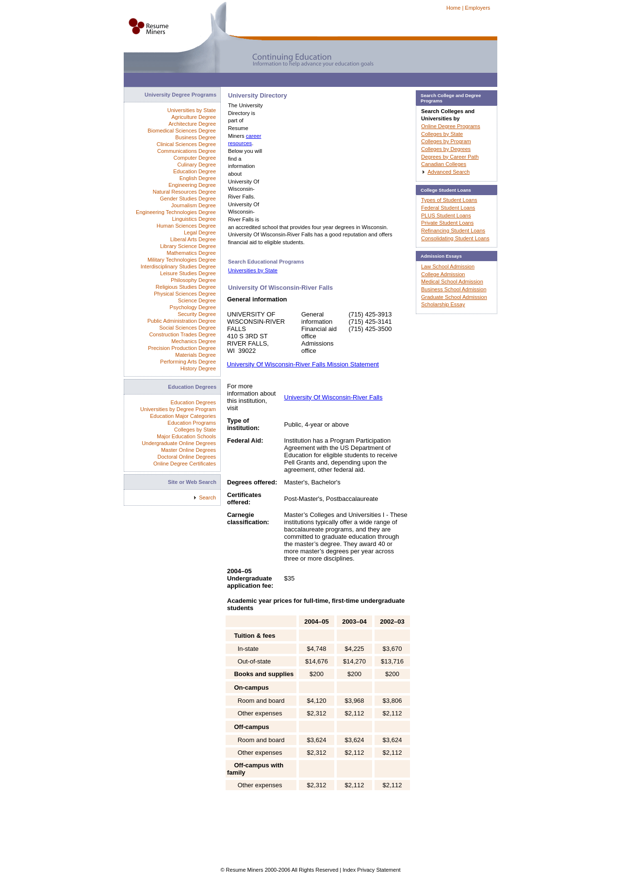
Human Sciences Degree (186, 226)
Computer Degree (195, 158)
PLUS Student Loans (446, 215)
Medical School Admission (452, 281)
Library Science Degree (188, 246)
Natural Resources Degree (184, 192)
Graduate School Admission (454, 297)
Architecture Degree (192, 124)
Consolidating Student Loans (455, 238)
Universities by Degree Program (178, 409)
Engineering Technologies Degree (176, 212)
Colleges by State (195, 429)
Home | (454, 8)
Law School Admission (447, 266)
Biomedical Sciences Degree (181, 130)
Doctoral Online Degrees (187, 457)
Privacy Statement (378, 870)
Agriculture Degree (193, 117)
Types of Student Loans (449, 200)
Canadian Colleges (443, 164)
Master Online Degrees (188, 450)
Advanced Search (448, 172)
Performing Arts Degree (188, 362)
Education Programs (191, 423)
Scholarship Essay (443, 304)
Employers (477, 8)
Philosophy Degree (193, 280)
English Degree (198, 178)
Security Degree (197, 314)
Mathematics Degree (191, 253)
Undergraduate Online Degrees (179, 443)
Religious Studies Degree (186, 287)
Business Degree (195, 137)
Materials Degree (195, 355)
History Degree (198, 368)
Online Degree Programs (450, 126)
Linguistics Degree (194, 219)
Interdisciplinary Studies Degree (178, 266)
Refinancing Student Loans (453, 230)
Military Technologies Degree (181, 260)
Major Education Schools (186, 436)
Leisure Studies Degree (188, 273)
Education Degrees (193, 402)
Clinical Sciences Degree (186, 144)
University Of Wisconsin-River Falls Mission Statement (303, 364)
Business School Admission (454, 289)
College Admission (443, 274)
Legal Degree (200, 232)
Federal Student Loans (448, 208)
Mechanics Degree (193, 341)
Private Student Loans (447, 223)
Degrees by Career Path (450, 157)
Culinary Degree (197, 164)
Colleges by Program (446, 141)
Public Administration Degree (181, 321)
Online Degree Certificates (184, 463)
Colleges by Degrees (446, 149)
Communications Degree (186, 151)
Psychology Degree (193, 307)
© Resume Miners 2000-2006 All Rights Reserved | (281, 870)
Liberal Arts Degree (193, 239)
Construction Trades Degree (182, 334)
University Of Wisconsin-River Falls (333, 397)
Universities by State (253, 270)
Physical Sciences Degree (185, 294)
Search (207, 497)
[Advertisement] (300, 82)
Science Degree (197, 300)
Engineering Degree (192, 185)
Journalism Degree (193, 205)
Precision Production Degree (182, 348)
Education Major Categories (183, 416)
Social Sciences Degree (187, 328)
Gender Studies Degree (188, 198)
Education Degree (194, 171)
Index (349, 870)
